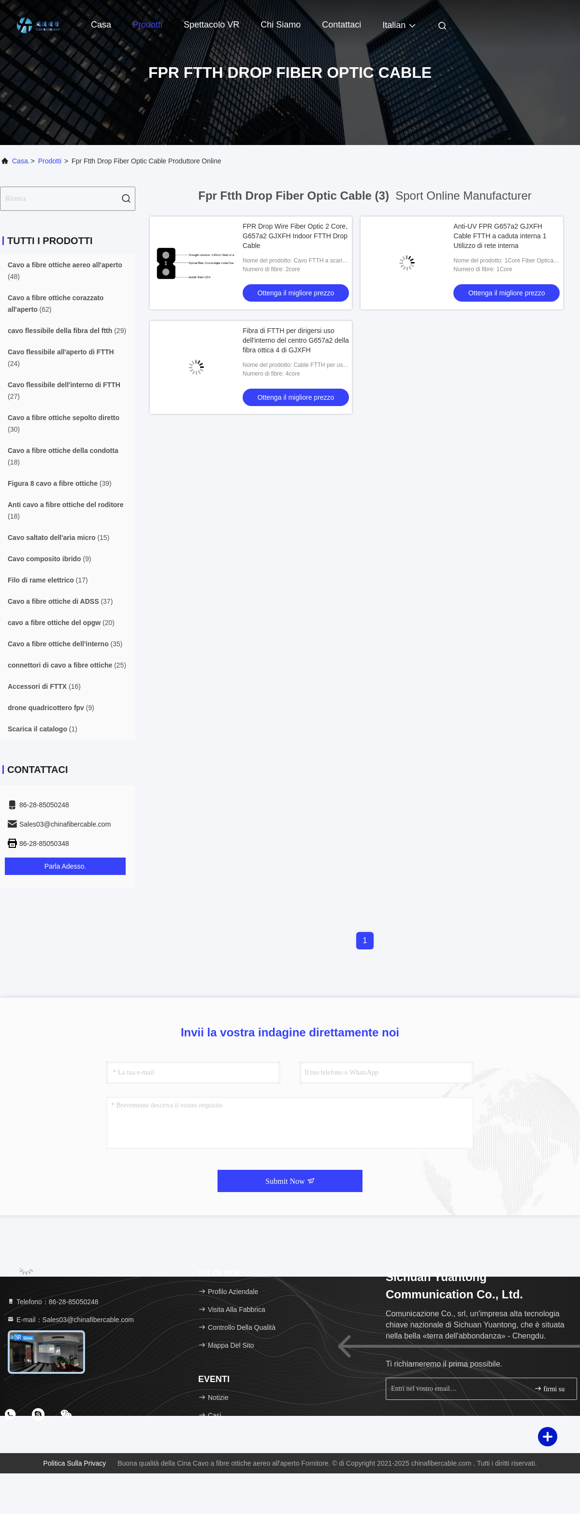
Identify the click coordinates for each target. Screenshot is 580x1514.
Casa (101, 24)
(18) (63, 456)
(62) (55, 303)
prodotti (49, 161)
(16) (44, 686)
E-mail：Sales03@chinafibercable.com (70, 1320)
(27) (64, 390)
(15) (58, 537)
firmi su (549, 1388)
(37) (60, 601)
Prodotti (147, 24)
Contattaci (341, 24)
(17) (48, 580)
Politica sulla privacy (74, 1463)
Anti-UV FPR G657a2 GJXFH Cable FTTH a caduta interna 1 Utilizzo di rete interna (499, 235)
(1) (42, 729)
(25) (67, 665)
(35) (65, 644)
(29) (67, 331)
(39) (60, 483)
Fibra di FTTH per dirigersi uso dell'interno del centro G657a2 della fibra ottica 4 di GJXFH (296, 340)
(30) (63, 423)
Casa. (21, 161)
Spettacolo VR (211, 24)
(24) (61, 357)
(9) (49, 559)
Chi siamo (281, 24)
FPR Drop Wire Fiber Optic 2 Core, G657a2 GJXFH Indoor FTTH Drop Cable (295, 235)
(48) (65, 270)
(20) (61, 622)
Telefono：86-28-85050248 (53, 1302)
